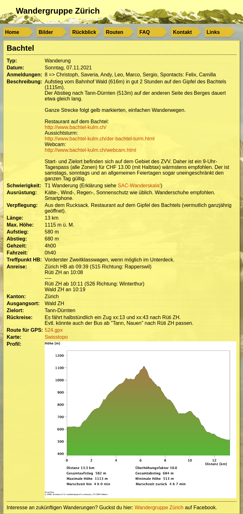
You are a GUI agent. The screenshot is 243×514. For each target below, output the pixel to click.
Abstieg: (17, 238)
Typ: (12, 60)
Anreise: (17, 266)
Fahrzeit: (17, 252)
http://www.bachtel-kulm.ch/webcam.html (90, 150)
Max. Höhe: (20, 225)
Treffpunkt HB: (24, 259)
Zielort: (15, 310)
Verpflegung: (22, 205)
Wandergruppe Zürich (58, 10)
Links (213, 32)
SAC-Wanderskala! (139, 185)
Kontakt (182, 32)
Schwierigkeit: (24, 185)
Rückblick (84, 32)
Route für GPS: (25, 330)
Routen (114, 32)
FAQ (144, 32)
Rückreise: (20, 317)
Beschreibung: (24, 81)
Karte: (14, 337)
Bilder (46, 32)
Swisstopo (56, 337)
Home (12, 32)
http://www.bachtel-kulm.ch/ (75, 127)
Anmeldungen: (24, 74)
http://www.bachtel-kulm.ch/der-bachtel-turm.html (100, 138)
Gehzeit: (17, 245)
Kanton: (16, 296)
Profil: (14, 344)
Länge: (15, 218)
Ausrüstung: (22, 192)
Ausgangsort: (23, 303)
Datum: (15, 67)
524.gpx (54, 330)
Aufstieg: (18, 232)
